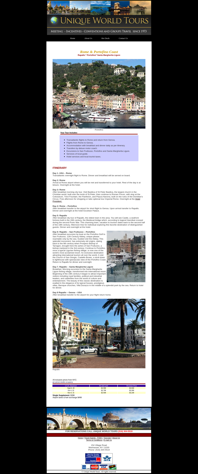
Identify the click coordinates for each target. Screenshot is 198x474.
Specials (107, 438)
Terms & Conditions (94, 440)
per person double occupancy (63, 382)
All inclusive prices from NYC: (65, 380)
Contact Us (123, 38)
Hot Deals (105, 38)
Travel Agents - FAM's (93, 438)
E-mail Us (108, 440)
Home (72, 38)
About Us (88, 38)
